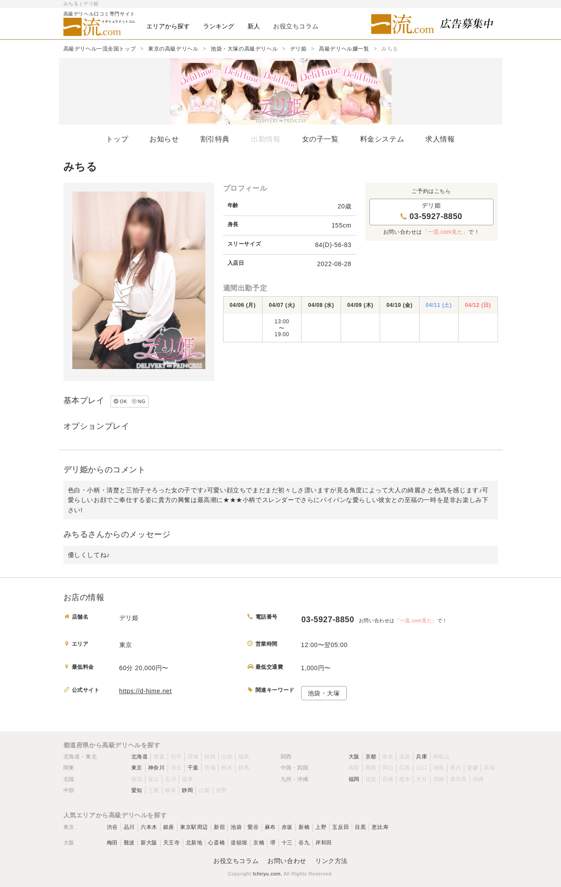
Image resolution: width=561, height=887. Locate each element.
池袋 (236, 827)
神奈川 (156, 768)
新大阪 (149, 843)
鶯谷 (253, 827)
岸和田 (323, 843)
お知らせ (164, 139)
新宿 (219, 827)
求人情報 (440, 139)
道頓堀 (239, 843)
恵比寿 (380, 827)
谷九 (304, 843)
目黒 (360, 827)
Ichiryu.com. (267, 873)
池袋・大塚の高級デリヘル (244, 49)
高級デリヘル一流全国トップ (99, 49)
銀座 (168, 827)
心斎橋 (216, 843)
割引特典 (215, 139)
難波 (129, 843)
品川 (129, 827)
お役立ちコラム (236, 860)
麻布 (270, 827)
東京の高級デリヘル (173, 49)
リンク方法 (331, 860)
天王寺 (171, 843)
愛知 (136, 790)
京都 (371, 757)
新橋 (304, 827)
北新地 (194, 843)
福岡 (354, 779)
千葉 (193, 768)
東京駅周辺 (194, 827)
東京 (136, 768)
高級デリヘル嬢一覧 (344, 49)
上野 (320, 827)
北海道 (139, 757)
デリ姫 (298, 49)
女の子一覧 (320, 139)
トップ (117, 139)
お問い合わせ (286, 860)
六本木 (149, 827)
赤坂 (287, 827)
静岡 (187, 790)
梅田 (112, 843)
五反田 (340, 827)
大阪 (354, 757)
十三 (287, 843)
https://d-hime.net (145, 691)
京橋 (258, 843)
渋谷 (112, 827)
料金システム (382, 139)
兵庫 (421, 757)
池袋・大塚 (324, 693)
